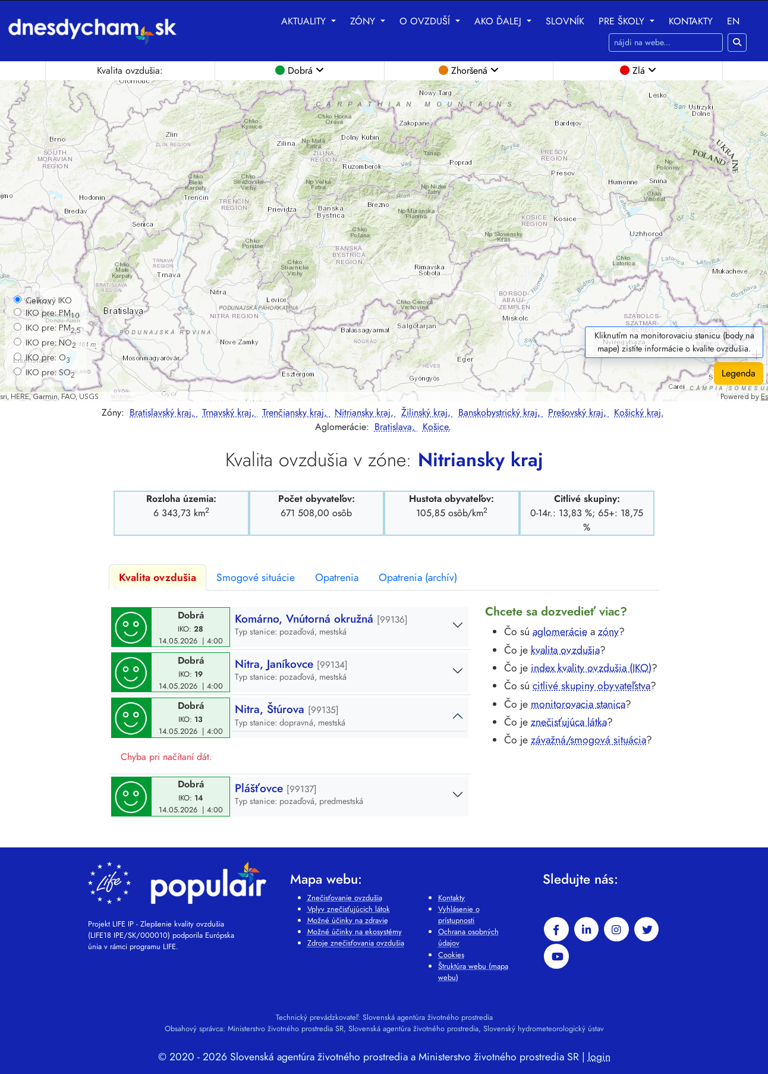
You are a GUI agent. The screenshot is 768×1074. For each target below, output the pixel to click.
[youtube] (556, 956)
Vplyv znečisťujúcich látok (348, 909)
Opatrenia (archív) (418, 577)
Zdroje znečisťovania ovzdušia (355, 943)
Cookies (451, 954)
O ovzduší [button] (426, 21)
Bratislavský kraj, (163, 412)
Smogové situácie (255, 577)
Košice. (437, 427)
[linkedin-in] (586, 929)
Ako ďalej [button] (499, 21)
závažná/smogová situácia (588, 740)
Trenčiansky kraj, (296, 412)
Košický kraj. (639, 412)
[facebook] (556, 929)
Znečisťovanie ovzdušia (344, 897)
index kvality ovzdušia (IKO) (591, 668)
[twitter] (646, 929)
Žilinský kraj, (427, 412)
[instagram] (616, 929)
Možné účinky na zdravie (347, 920)
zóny (608, 631)
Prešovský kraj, (578, 412)
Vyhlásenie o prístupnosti (459, 914)
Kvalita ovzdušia (157, 577)
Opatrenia (336, 577)
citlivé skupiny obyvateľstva (591, 685)
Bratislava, (396, 427)
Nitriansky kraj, (365, 412)
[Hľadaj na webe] (666, 42)
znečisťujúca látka (569, 722)
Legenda (739, 373)
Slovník (565, 21)
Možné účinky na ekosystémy (354, 931)
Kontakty (691, 21)
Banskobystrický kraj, (500, 412)
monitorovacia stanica (578, 704)
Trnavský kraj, (229, 412)
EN (733, 21)
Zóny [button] (364, 21)
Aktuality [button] (305, 21)
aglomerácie (560, 631)
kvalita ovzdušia (565, 650)
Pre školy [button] (623, 21)
